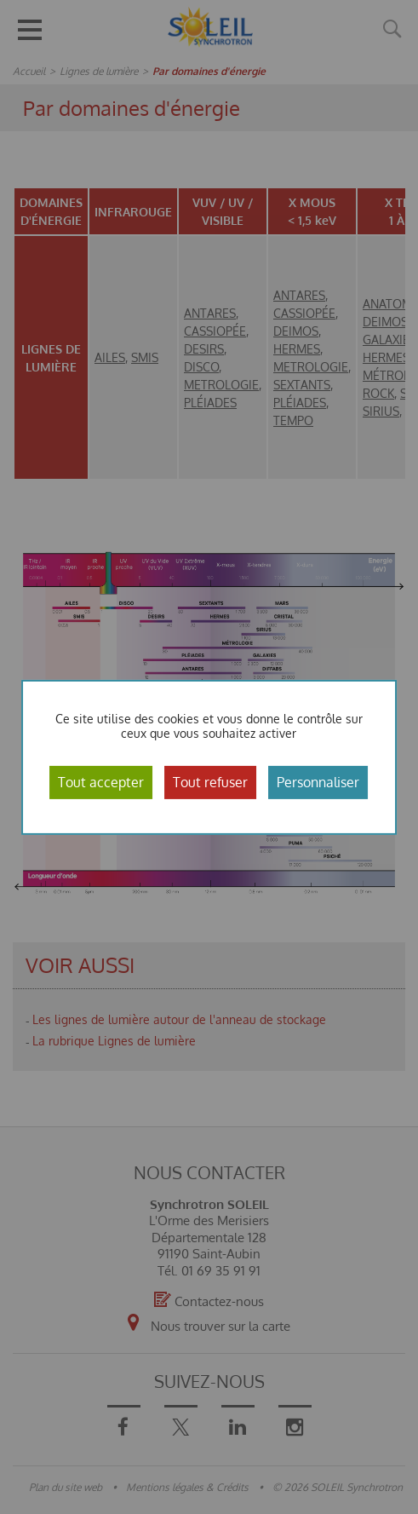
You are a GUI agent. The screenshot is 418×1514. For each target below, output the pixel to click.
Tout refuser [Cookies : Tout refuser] (210, 781)
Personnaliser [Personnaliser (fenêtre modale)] (318, 781)
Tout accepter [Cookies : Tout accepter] (101, 781)
